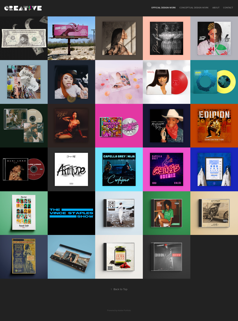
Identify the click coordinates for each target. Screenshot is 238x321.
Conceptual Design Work (194, 7)
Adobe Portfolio (124, 310)
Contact (228, 7)
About (215, 7)
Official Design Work (163, 7)
